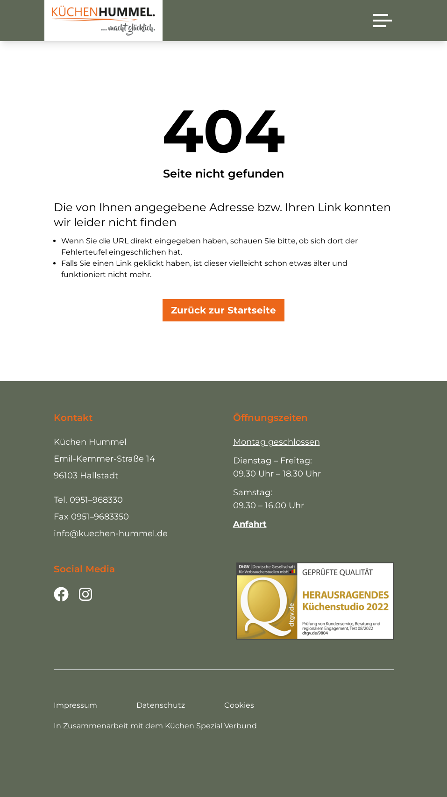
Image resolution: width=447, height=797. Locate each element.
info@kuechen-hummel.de (111, 533)
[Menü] (382, 20)
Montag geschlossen (276, 442)
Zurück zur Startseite (223, 310)
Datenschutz (160, 705)
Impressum (75, 705)
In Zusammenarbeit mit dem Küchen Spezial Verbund (155, 725)
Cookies (239, 705)
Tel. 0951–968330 (88, 500)
